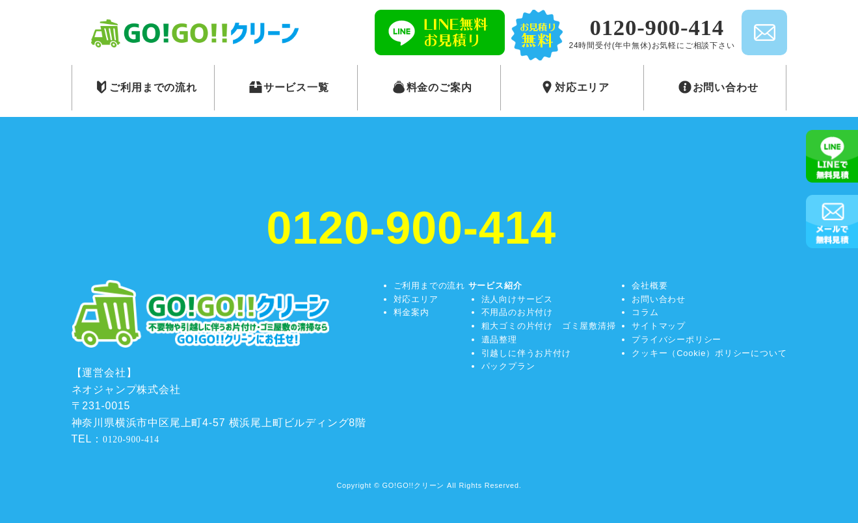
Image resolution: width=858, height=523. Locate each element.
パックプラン (508, 366)
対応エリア (416, 299)
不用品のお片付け (517, 312)
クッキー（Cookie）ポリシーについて (709, 353)
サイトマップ (659, 326)
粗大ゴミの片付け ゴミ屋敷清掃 (548, 326)
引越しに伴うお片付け (526, 353)
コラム (645, 312)
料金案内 (411, 312)
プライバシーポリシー (676, 339)
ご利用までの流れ (429, 285)
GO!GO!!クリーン (413, 485)
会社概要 (649, 285)
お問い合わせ (659, 299)
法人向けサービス (517, 299)
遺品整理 (499, 339)
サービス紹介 (495, 285)
